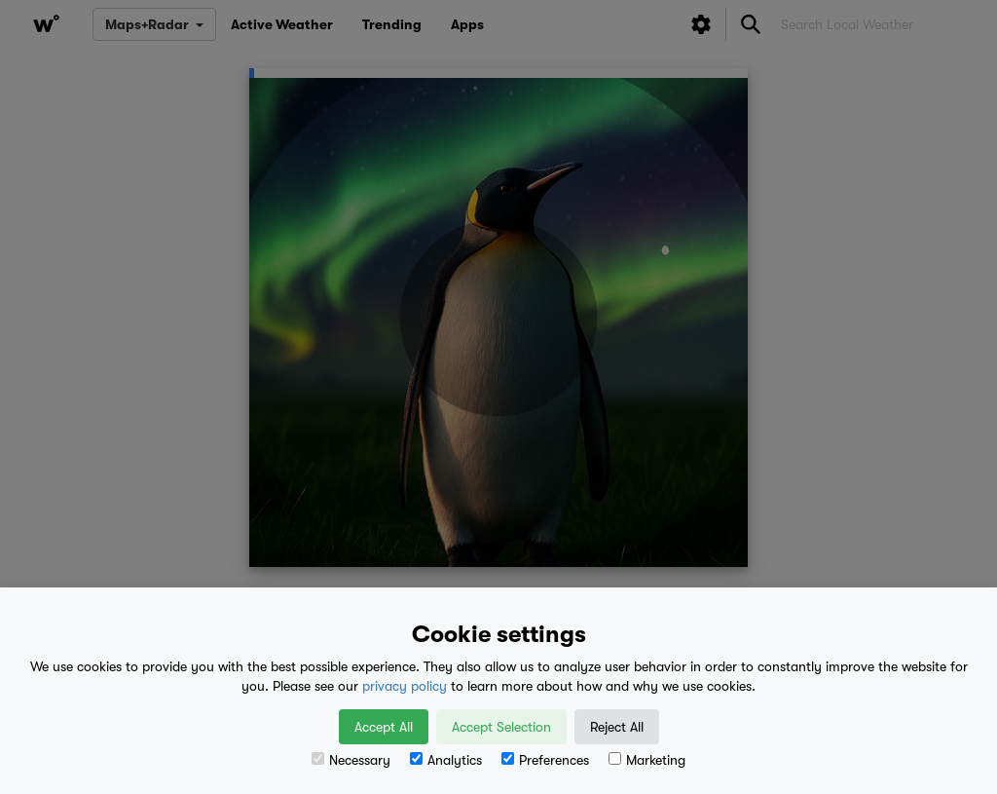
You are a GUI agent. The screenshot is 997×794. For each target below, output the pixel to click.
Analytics (446, 760)
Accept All (383, 727)
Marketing (647, 760)
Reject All (617, 727)
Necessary (351, 760)
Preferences (545, 760)
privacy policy (404, 686)
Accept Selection (501, 727)
